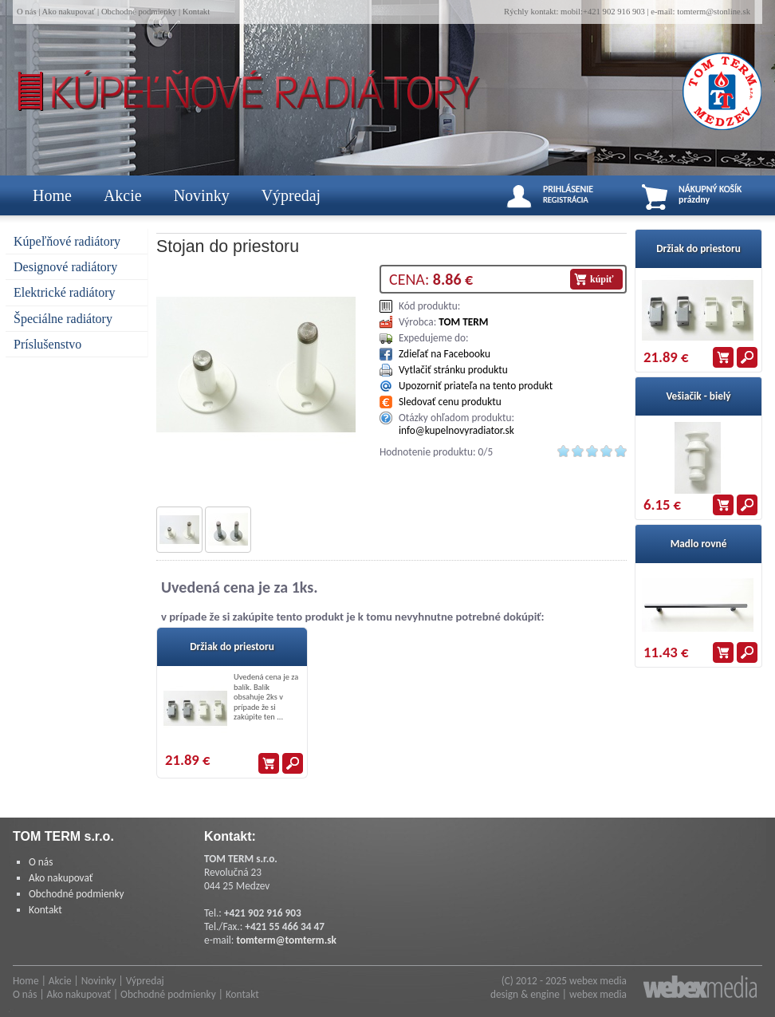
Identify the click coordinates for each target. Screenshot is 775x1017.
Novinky (202, 195)
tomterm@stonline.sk (713, 11)
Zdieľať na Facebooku (444, 354)
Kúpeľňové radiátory (67, 241)
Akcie (123, 195)
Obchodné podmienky (138, 11)
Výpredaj (291, 195)
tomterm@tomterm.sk (286, 940)
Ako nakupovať (68, 11)
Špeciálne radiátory (63, 318)
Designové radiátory (65, 267)
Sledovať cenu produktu (450, 401)
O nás (27, 11)
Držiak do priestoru (232, 646)
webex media (598, 980)
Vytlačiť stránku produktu (453, 369)
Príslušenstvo (47, 344)
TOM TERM (463, 322)
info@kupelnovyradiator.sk (456, 430)
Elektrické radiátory (65, 292)
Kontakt (196, 11)
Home (52, 195)
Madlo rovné (699, 543)
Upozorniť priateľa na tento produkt (476, 385)
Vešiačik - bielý (698, 396)
